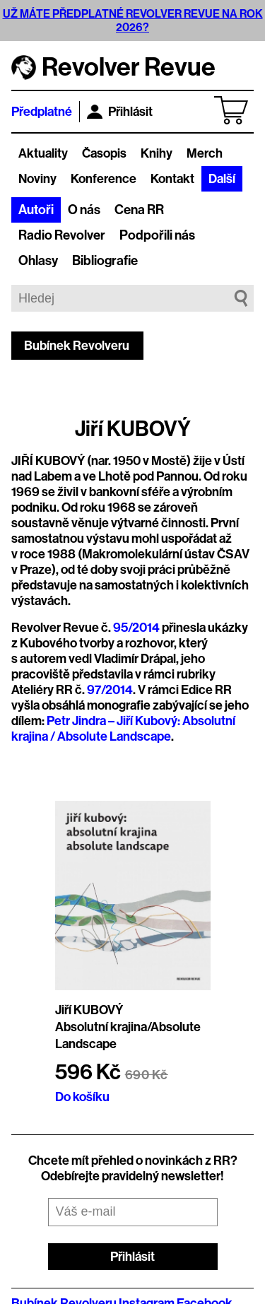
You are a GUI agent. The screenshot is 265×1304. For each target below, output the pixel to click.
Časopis (104, 153)
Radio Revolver (61, 235)
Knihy (156, 153)
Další (221, 179)
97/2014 (110, 690)
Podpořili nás (157, 235)
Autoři (36, 210)
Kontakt (172, 179)
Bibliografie (105, 261)
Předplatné (41, 111)
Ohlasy (38, 261)
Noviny (37, 179)
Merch (205, 153)
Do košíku (82, 1097)
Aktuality (43, 153)
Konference (103, 179)
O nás (84, 210)
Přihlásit (120, 111)
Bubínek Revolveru (76, 345)
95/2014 (136, 627)
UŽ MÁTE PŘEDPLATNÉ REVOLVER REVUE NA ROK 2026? (133, 20)
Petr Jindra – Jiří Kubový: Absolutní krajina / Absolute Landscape (123, 728)
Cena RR (139, 210)
